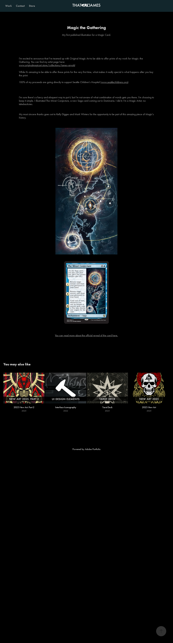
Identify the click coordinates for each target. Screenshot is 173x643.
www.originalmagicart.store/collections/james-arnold (47, 65)
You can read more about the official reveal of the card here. (86, 335)
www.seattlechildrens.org (114, 82)
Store (32, 6)
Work (8, 6)
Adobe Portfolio (93, 449)
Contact (20, 6)
